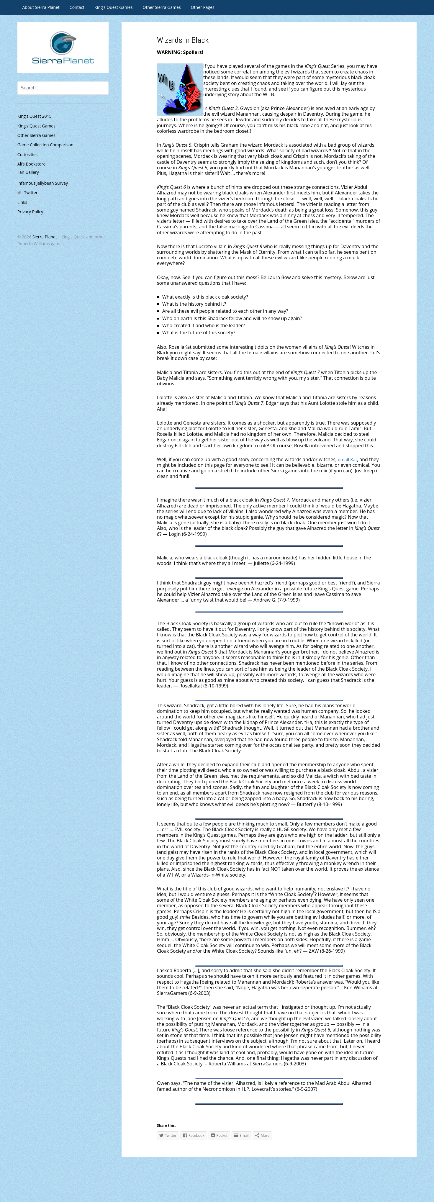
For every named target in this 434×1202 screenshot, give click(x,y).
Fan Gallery (28, 172)
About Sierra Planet (41, 7)
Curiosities (27, 154)
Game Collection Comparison (45, 145)
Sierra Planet (44, 237)
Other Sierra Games (162, 7)
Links (22, 202)
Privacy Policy (30, 211)
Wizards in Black (187, 39)
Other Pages (202, 7)
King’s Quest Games (113, 7)
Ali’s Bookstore (31, 164)
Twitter (31, 192)
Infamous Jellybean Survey (42, 183)
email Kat (348, 459)
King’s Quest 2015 (34, 116)
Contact (77, 7)
